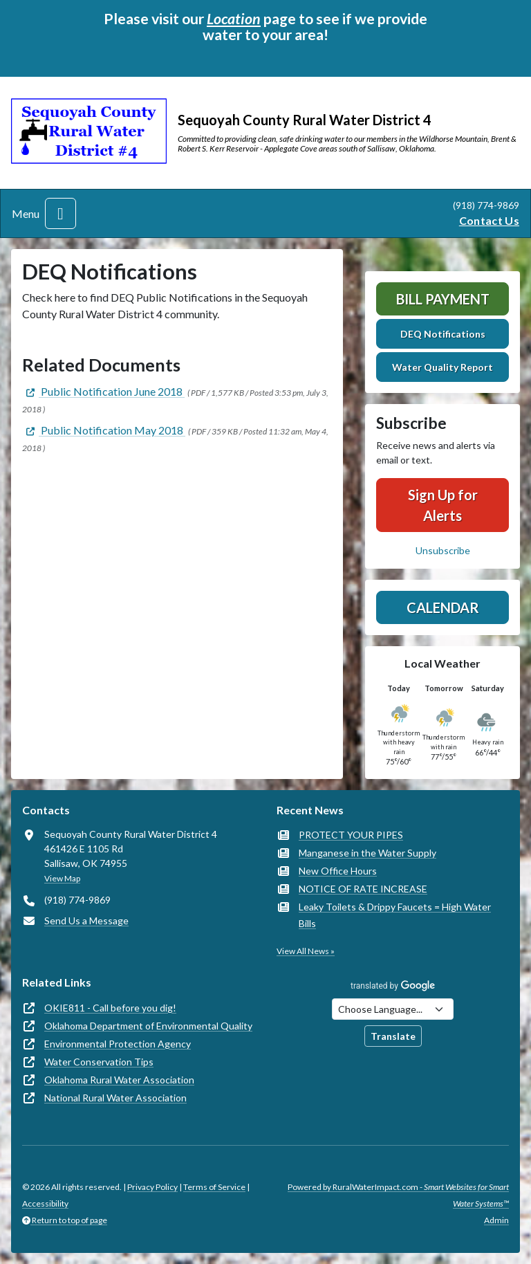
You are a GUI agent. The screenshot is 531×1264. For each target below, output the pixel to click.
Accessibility (45, 1203)
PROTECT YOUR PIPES (351, 835)
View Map (62, 878)
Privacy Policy (152, 1187)
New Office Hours (338, 871)
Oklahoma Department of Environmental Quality (148, 1026)
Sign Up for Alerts (443, 505)
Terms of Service (214, 1187)
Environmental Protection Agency (117, 1044)
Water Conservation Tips (98, 1062)
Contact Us (489, 220)
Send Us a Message (86, 920)
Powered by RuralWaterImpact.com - (398, 1195)
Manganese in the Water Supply (367, 853)
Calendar (443, 607)
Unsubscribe (443, 550)
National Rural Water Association (115, 1097)
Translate (393, 1036)
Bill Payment (443, 299)
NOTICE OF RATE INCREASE (363, 889)
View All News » (306, 951)
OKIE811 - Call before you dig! (110, 1008)
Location (234, 19)
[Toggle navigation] (60, 213)
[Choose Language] (393, 1009)
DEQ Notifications (442, 334)
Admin (496, 1220)
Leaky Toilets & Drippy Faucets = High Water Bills (395, 915)
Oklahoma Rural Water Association (119, 1080)
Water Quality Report (442, 367)
